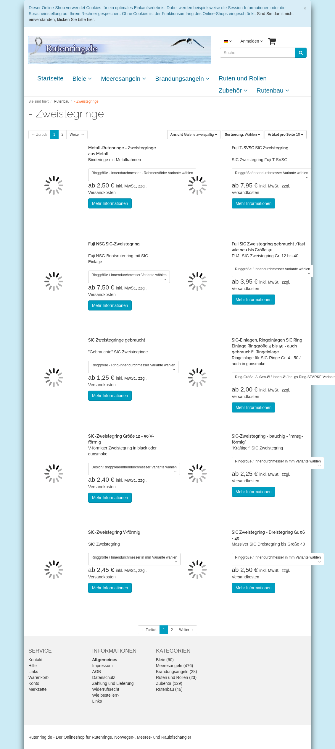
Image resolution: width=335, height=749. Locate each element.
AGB (96, 671)
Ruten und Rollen (243, 78)
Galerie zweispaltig (193, 134)
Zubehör (233, 90)
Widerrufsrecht (105, 689)
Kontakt (35, 659)
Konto (33, 683)
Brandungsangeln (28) (176, 671)
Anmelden (251, 41)
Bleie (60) (165, 659)
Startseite (50, 78)
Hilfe (32, 665)
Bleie (82, 78)
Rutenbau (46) (169, 689)
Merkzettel (38, 689)
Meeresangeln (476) (174, 665)
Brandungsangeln (182, 78)
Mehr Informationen (110, 203)
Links (33, 671)
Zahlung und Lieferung (113, 683)
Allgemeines (104, 659)
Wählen (242, 134)
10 (285, 134)
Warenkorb (38, 677)
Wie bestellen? (106, 695)
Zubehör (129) (169, 683)
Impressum (102, 665)
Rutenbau (273, 90)
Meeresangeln (123, 78)
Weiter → (77, 134)
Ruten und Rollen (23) (176, 677)
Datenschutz (103, 677)
